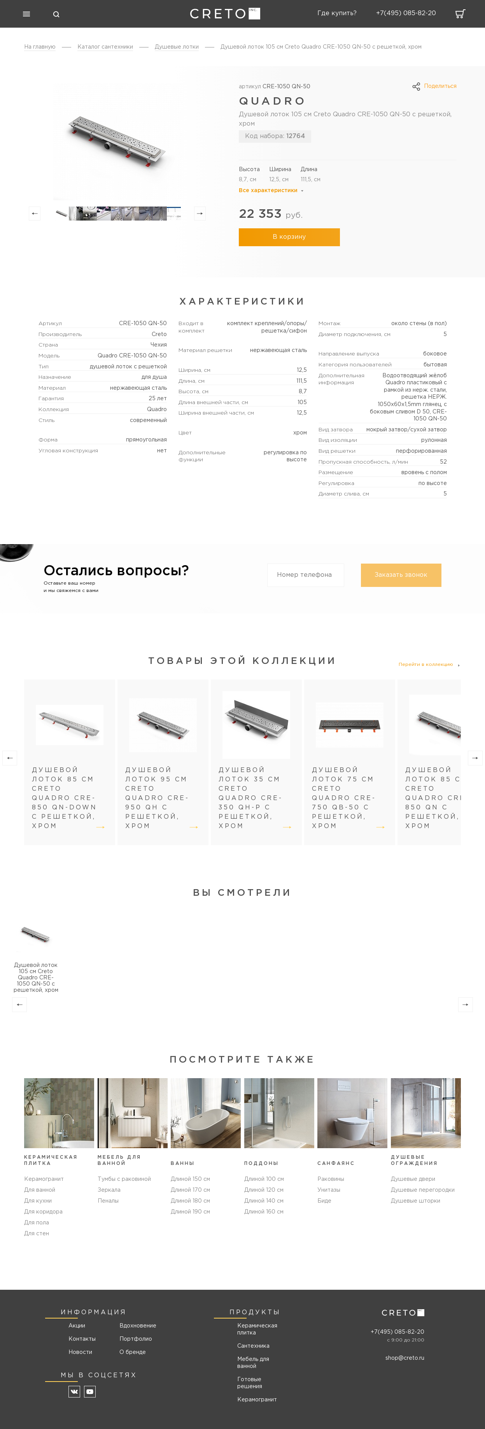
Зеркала (109, 1190)
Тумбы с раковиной (124, 1179)
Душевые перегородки (423, 1190)
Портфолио (135, 1339)
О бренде (132, 1352)
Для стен (36, 1233)
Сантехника (253, 1346)
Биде (324, 1201)
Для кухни (38, 1201)
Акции (76, 1326)
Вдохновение (135, 1326)
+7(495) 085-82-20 (397, 1332)
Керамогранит (44, 1179)
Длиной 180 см (190, 1201)
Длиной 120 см (264, 1190)
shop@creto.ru (404, 1358)
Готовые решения (249, 1383)
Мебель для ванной (253, 1363)
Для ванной (39, 1190)
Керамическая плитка (257, 1329)
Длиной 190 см (190, 1212)
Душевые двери (413, 1179)
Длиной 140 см (264, 1201)
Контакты (82, 1339)
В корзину (289, 237)
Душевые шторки (415, 1201)
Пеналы (108, 1201)
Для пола (36, 1223)
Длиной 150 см (190, 1179)
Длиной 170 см (190, 1190)
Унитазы (328, 1190)
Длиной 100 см (264, 1179)
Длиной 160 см (264, 1212)
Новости (80, 1352)
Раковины (330, 1179)
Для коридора (43, 1212)
